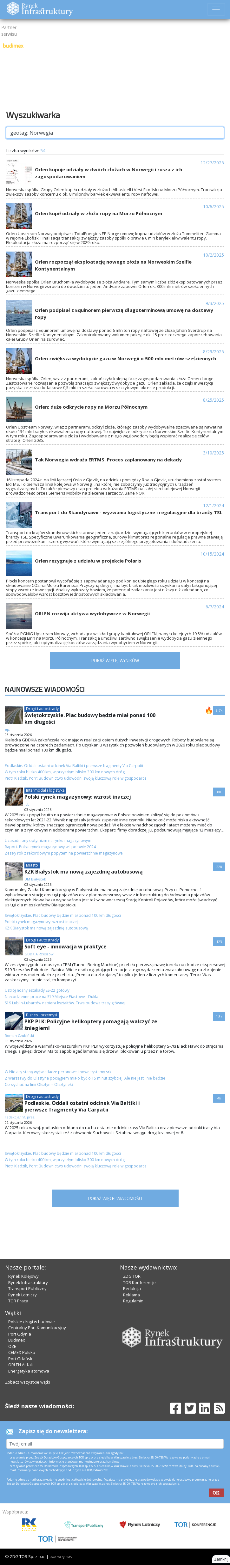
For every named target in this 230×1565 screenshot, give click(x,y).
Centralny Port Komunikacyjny (37, 1328)
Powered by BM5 (60, 1557)
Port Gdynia (19, 1334)
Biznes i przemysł (41, 1015)
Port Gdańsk (20, 1358)
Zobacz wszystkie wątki (27, 1382)
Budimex (16, 1340)
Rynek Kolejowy (23, 1276)
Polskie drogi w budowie (31, 1321)
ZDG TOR (132, 1276)
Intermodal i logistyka (45, 790)
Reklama (131, 1295)
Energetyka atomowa (28, 1371)
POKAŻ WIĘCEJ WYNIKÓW (115, 660)
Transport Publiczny (27, 1288)
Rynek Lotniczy (22, 1295)
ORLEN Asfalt (20, 1364)
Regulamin (133, 1301)
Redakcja (132, 1288)
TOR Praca (18, 1301)
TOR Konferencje (139, 1282)
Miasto (32, 865)
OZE (12, 1346)
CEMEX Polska (21, 1352)
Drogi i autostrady (42, 708)
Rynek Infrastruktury (28, 1282)
